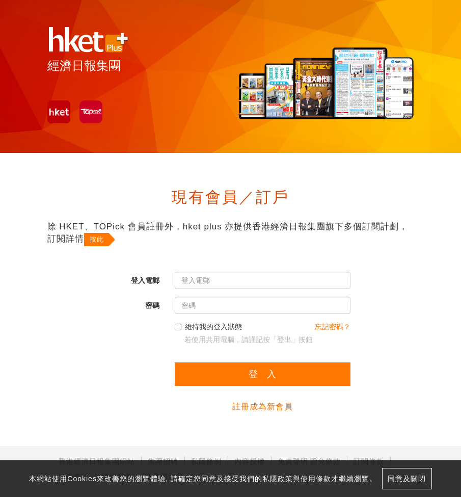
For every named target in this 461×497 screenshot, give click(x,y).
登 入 (262, 374)
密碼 (152, 305)
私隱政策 (277, 479)
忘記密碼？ (332, 327)
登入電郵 (145, 280)
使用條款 (316, 479)
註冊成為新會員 (262, 406)
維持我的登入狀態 (208, 327)
